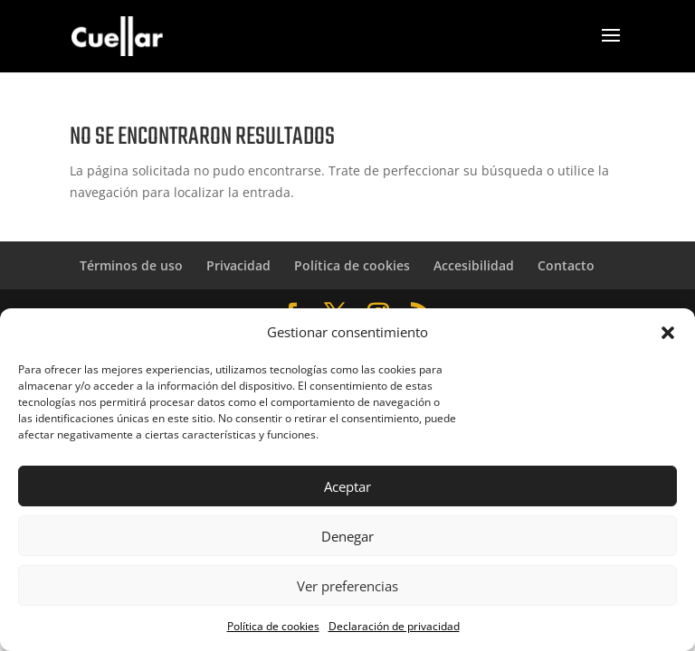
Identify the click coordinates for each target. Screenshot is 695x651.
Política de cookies (273, 626)
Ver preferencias (347, 586)
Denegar (347, 536)
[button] (668, 333)
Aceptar (347, 486)
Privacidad (238, 265)
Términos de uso (131, 265)
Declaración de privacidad (394, 626)
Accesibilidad (473, 265)
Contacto (566, 265)
